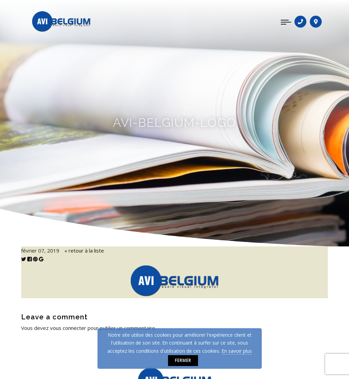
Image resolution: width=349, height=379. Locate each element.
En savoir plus (237, 351)
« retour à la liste (84, 250)
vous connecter (68, 327)
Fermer (183, 360)
